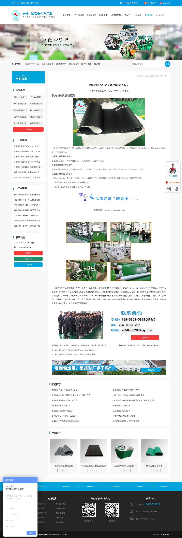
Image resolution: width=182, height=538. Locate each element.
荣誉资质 (66, 486)
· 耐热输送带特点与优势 (121, 406)
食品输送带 (75, 345)
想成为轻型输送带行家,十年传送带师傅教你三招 (29, 195)
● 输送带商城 (59, 513)
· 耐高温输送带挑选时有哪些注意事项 (126, 390)
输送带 (93, 345)
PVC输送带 (79, 15)
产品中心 (28, 129)
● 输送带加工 (40, 522)
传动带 (127, 15)
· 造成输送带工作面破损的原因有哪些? (65, 421)
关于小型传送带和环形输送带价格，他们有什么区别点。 (29, 226)
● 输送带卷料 (40, 508)
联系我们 (160, 15)
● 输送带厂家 (40, 504)
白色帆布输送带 (36, 117)
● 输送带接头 (40, 518)
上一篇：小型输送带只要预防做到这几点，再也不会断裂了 (74, 350)
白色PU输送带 (36, 97)
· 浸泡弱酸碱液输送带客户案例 (123, 416)
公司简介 (138, 15)
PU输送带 (91, 15)
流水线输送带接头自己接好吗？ (26, 215)
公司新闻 (22, 140)
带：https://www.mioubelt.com (113, 210)
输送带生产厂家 (32, 64)
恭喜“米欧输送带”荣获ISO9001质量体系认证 (29, 172)
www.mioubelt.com (153, 345)
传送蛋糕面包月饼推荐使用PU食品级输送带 (29, 205)
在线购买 (149, 3)
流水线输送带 (48, 64)
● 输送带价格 (59, 504)
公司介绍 (28, 265)
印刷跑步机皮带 (36, 104)
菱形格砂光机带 (20, 117)
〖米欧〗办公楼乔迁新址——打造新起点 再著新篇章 (29, 151)
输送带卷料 (61, 64)
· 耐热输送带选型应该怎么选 (61, 411)
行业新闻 (22, 188)
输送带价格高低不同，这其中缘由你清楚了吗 (29, 200)
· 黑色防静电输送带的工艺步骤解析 (125, 421)
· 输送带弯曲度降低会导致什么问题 (64, 400)
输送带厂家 (102, 345)
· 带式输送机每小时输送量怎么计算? (64, 390)
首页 (147, 76)
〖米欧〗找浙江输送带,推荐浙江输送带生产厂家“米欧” (29, 167)
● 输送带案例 (59, 522)
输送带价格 (86, 64)
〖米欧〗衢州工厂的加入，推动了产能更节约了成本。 (29, 146)
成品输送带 (74, 64)
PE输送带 (103, 15)
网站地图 (164, 486)
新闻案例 (149, 15)
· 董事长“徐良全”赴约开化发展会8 (64, 416)
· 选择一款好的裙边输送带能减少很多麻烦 (128, 395)
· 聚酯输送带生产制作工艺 (61, 406)
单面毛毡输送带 (36, 123)
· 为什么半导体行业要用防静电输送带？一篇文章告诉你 (133, 400)
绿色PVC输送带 (20, 97)
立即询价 (28, 253)
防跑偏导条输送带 (20, 110)
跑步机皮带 (116, 15)
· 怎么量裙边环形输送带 (121, 411)
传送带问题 (115, 486)
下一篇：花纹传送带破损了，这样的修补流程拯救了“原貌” (74, 354)
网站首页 (67, 15)
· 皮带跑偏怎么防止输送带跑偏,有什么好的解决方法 (70, 395)
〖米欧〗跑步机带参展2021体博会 (27, 162)
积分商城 (140, 486)
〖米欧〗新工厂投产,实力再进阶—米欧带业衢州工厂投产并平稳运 (29, 157)
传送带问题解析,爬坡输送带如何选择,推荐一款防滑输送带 (29, 221)
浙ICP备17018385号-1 (161, 535)
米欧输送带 (101, 91)
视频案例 (90, 486)
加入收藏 (125, 91)
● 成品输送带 (59, 508)
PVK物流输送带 (20, 104)
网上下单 (28, 259)
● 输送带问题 (40, 513)
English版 (165, 3)
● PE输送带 (58, 518)
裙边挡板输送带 (36, 110)
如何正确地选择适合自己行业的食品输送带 (29, 210)
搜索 (167, 64)
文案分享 (154, 76)
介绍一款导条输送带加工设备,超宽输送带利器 (29, 177)
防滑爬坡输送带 (20, 123)
